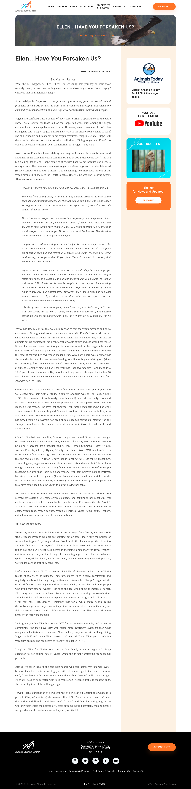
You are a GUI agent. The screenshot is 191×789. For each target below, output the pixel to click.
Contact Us (135, 6)
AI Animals (29, 784)
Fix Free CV (164, 6)
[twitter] (85, 761)
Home (51, 6)
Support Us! (162, 747)
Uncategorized (105, 35)
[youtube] (116, 761)
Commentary (84, 35)
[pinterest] (95, 761)
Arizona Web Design (165, 784)
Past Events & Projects (103, 6)
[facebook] (106, 761)
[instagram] (75, 761)
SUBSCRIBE (148, 200)
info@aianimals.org (95, 742)
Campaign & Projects (81, 6)
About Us (62, 6)
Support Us (119, 6)
